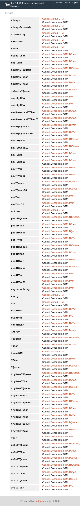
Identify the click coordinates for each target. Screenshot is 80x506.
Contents (59, 3)
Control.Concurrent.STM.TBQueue (60, 68)
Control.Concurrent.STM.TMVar (59, 82)
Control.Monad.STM (52, 18)
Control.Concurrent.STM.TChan (59, 54)
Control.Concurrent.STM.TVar (58, 96)
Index (67, 3)
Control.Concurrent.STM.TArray (59, 330)
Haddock (39, 501)
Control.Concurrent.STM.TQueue (59, 89)
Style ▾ (75, 3)
